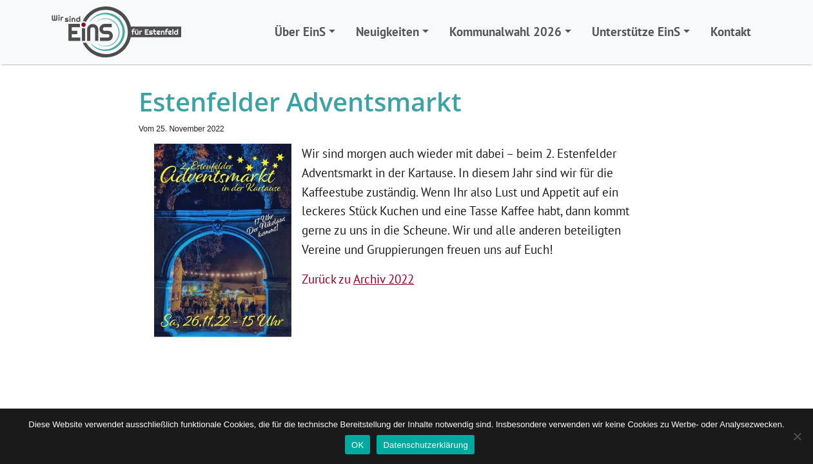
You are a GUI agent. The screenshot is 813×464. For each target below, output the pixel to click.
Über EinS (300, 31)
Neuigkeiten (387, 31)
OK (357, 445)
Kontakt (730, 31)
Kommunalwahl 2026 (505, 31)
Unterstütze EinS (636, 31)
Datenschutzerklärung (425, 445)
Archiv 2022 (383, 279)
